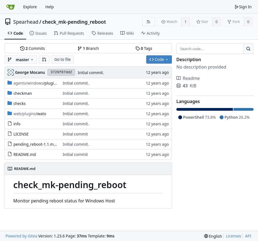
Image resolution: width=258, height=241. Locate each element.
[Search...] (248, 49)
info (17, 123)
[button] (44, 59)
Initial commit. (91, 72)
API (248, 236)
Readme (188, 78)
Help (49, 6)
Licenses (233, 236)
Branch (88, 48)
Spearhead (25, 22)
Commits (32, 48)
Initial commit (75, 134)
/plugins (36, 83)
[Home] (10, 7)
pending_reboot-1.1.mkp (36, 144)
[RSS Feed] (148, 21)
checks (20, 103)
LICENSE (21, 134)
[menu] (213, 236)
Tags (143, 48)
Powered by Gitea (21, 236)
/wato (30, 113)
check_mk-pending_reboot (74, 22)
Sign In (243, 6)
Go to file (62, 59)
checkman (23, 93)
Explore (30, 6)
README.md (25, 154)
